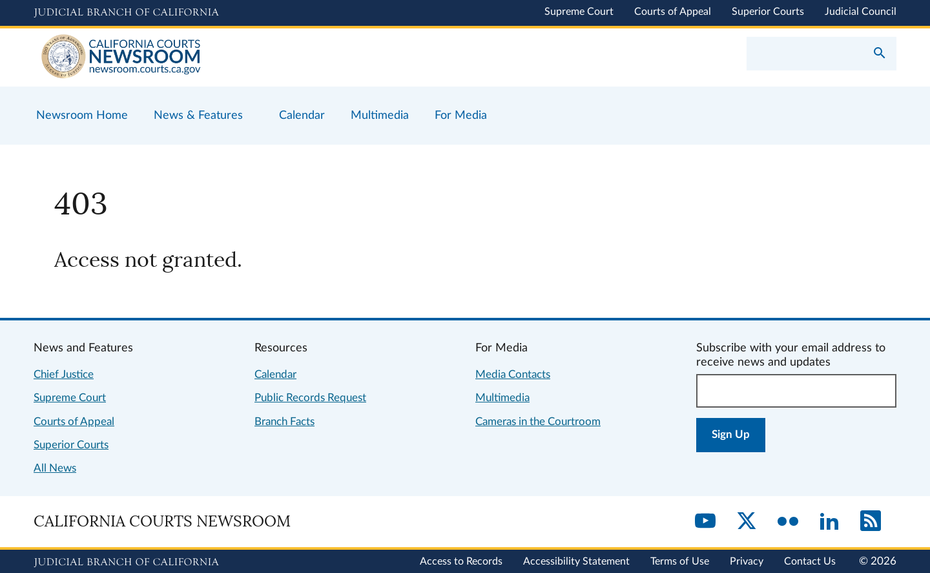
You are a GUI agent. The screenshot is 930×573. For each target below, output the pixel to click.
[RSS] (870, 522)
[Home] (249, 57)
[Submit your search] (879, 54)
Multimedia (502, 397)
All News (55, 468)
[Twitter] (746, 522)
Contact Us (810, 561)
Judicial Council (860, 11)
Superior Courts (768, 11)
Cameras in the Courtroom (538, 421)
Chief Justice (64, 374)
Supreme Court (579, 11)
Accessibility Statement (576, 561)
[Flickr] (788, 522)
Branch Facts (284, 421)
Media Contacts (512, 374)
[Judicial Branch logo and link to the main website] (126, 13)
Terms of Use (679, 561)
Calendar (275, 374)
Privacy (746, 561)
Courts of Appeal (672, 11)
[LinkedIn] (829, 522)
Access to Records (461, 561)
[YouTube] (705, 522)
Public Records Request (310, 397)
